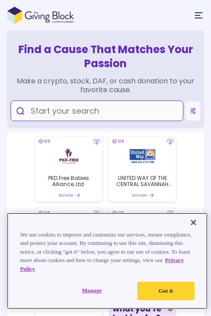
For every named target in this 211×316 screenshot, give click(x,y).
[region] (107, 261)
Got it (165, 290)
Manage (92, 290)
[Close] (193, 222)
